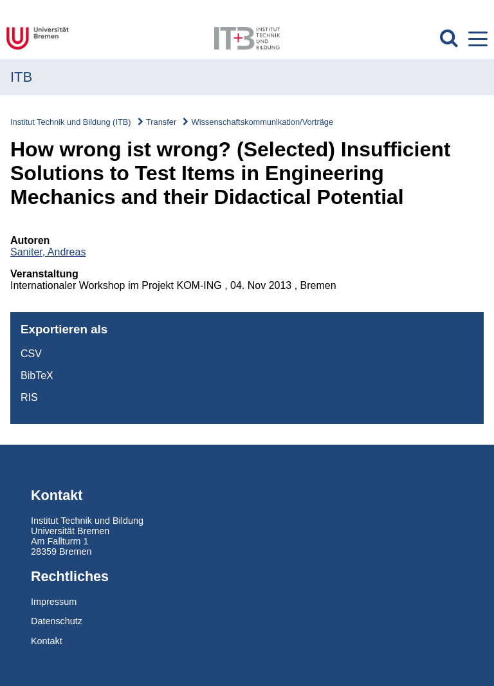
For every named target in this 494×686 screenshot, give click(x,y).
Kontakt (46, 641)
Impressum (54, 602)
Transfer (161, 122)
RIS (29, 397)
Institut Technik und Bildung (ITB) (70, 122)
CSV (31, 353)
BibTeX (37, 375)
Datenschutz (56, 621)
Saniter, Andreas (48, 251)
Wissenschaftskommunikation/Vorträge (262, 122)
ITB (21, 77)
